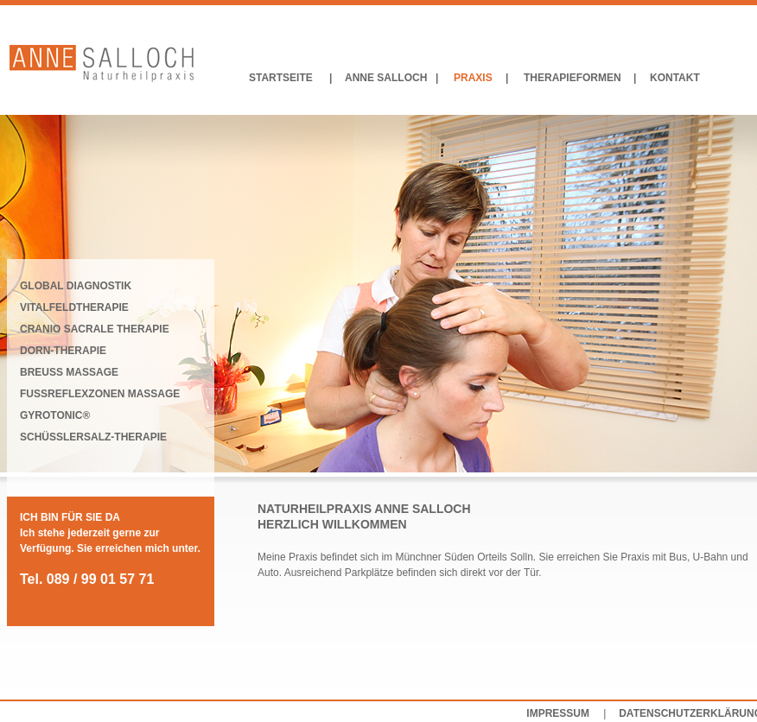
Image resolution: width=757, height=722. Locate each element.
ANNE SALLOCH (386, 78)
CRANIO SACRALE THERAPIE (94, 329)
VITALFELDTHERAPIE (74, 307)
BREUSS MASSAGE (69, 372)
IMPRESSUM (557, 713)
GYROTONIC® (55, 415)
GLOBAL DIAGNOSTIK (75, 286)
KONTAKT (675, 78)
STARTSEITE (281, 78)
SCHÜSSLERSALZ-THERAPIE (93, 437)
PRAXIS (473, 78)
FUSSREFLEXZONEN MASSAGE (100, 394)
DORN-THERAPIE (63, 351)
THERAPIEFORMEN (572, 78)
